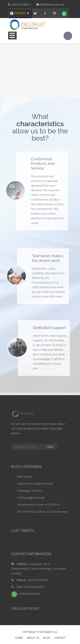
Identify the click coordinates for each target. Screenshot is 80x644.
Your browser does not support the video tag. (40, 64)
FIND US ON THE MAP (25, 608)
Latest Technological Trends (35, 483)
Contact (59, 638)
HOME (19, 638)
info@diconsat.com (51, 4)
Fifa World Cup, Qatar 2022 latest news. (42, 511)
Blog (46, 638)
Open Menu (12, 35)
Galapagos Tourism (29, 490)
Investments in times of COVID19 (38, 504)
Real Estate (24, 476)
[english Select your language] (20, 13)
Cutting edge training (30, 497)
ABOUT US (33, 638)
